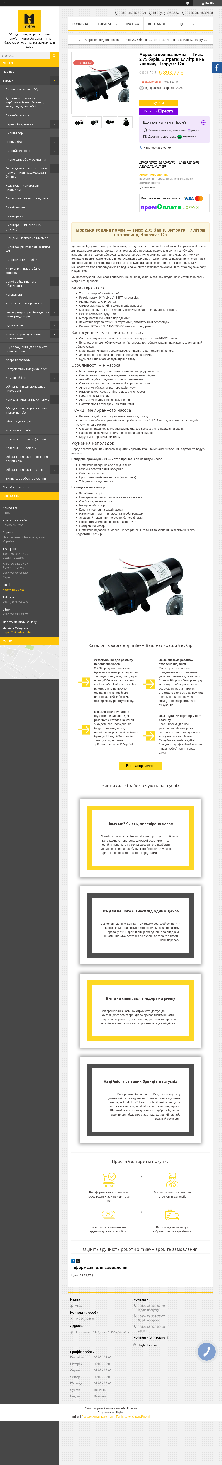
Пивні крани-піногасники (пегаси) (24, 227)
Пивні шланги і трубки (21, 260)
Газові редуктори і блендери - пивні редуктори (27, 314)
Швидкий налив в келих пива (27, 238)
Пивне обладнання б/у (22, 89)
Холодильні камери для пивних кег (22, 187)
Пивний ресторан (18, 151)
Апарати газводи (18, 360)
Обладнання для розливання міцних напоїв (27, 410)
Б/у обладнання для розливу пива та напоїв (26, 349)
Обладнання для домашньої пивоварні (26, 388)
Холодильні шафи (18, 430)
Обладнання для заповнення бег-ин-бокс (27, 459)
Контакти (156, 24)
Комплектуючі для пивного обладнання (25, 336)
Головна (80, 24)
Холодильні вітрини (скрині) (26, 439)
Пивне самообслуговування (26, 159)
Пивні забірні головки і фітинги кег (28, 249)
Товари (8, 80)
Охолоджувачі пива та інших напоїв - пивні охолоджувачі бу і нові (26, 172)
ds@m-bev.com (13, 590)
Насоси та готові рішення (24, 303)
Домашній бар (16, 378)
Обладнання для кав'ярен (24, 470)
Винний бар (14, 142)
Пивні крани (14, 216)
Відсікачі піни (15, 325)
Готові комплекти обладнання (27, 198)
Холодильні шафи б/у (21, 448)
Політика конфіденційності (133, 1416)
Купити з (158, 111)
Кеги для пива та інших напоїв (27, 399)
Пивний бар (14, 133)
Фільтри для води (18, 421)
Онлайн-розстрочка (17, 487)
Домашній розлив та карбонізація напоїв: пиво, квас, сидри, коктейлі (25, 102)
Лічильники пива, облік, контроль (23, 271)
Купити (158, 103)
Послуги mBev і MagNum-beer (26, 369)
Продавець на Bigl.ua (111, 1412)
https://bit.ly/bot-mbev (18, 632)
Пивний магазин (17, 115)
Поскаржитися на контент (98, 1416)
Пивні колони (15, 207)
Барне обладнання (19, 124)
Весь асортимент (140, 766)
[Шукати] (54, 55)
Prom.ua (132, 1408)
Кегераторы (14, 294)
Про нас (8, 72)
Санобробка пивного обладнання (21, 283)
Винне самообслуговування (26, 478)
